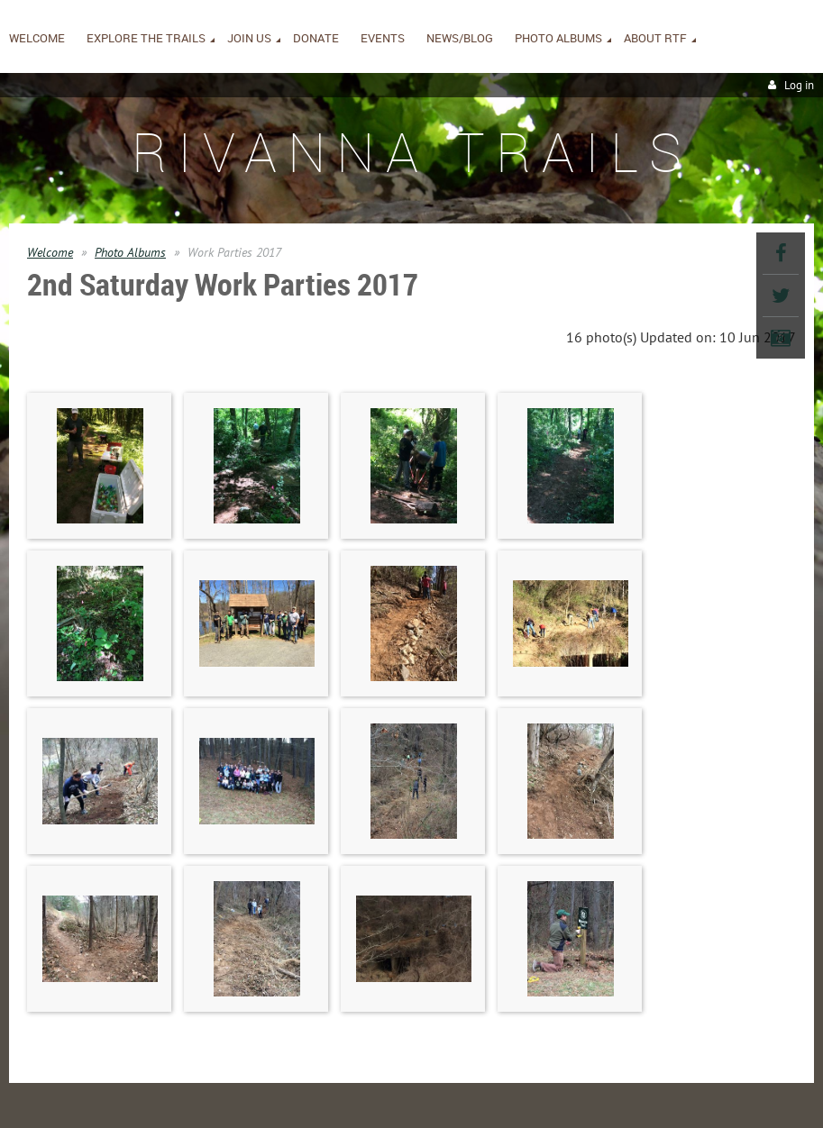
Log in (799, 85)
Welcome (50, 252)
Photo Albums (130, 252)
